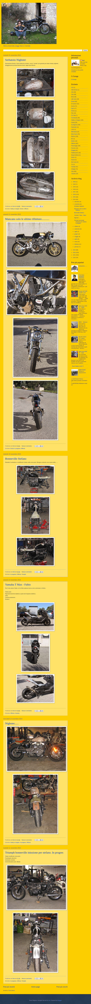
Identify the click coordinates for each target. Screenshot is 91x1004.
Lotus (72, 129)
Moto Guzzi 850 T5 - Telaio (83, 306)
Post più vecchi (62, 987)
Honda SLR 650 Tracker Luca (83, 291)
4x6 (49, 1000)
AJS (72, 87)
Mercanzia (74, 131)
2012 (74, 252)
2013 (74, 250)
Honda (73, 122)
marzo (76, 241)
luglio (76, 231)
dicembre (77, 201)
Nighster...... (12, 723)
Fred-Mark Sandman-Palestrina (81, 276)
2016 (74, 194)
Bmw (72, 96)
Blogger (60, 1000)
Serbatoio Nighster (15, 59)
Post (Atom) (11, 990)
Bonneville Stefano (15, 458)
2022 (74, 181)
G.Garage (73, 79)
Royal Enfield (74, 155)
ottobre (76, 226)
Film (72, 113)
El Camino (74, 103)
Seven (73, 157)
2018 (74, 189)
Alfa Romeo (74, 89)
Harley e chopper (14, 208)
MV (72, 138)
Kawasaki (73, 127)
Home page (35, 987)
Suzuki (73, 159)
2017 (74, 191)
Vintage (73, 169)
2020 (74, 184)
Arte (72, 92)
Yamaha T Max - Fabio (18, 584)
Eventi (73, 106)
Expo (72, 108)
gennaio (76, 246)
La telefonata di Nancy (77, 379)
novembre (77, 204)
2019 (74, 186)
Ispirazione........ (83, 266)
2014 (74, 199)
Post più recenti (9, 987)
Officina (26, 208)
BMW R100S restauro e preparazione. (82, 371)
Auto (72, 94)
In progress (17, 448)
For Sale (73, 115)
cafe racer (73, 99)
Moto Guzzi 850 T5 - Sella (83, 352)
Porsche (73, 148)
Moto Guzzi (74, 134)
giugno (76, 234)
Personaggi (74, 145)
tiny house (74, 162)
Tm (72, 164)
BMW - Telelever (83, 322)
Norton (22, 208)
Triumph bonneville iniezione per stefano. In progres (34, 852)
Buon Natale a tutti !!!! (78, 366)
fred (83, 60)
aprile (76, 239)
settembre (77, 229)
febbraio (76, 244)
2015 (74, 197)
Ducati (12, 448)
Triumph (24, 574)
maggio (76, 236)
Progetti (73, 150)
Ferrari (73, 110)
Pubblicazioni (74, 152)
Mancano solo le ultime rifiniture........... (27, 218)
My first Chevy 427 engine (82, 337)
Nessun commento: (27, 206)
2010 (74, 257)
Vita (72, 171)
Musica (73, 136)
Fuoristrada (74, 117)
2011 (74, 255)
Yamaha (17, 713)
